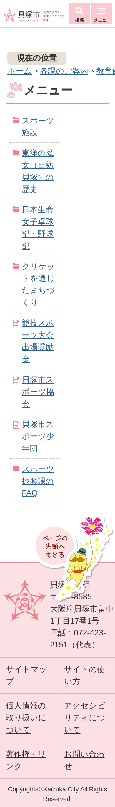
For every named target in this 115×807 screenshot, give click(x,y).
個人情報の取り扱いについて (26, 717)
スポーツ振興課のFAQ (38, 481)
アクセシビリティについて (84, 717)
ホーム (19, 70)
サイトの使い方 (84, 675)
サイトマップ (26, 675)
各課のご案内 (64, 70)
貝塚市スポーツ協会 (38, 391)
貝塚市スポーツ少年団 (38, 436)
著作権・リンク (26, 760)
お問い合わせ (84, 760)
